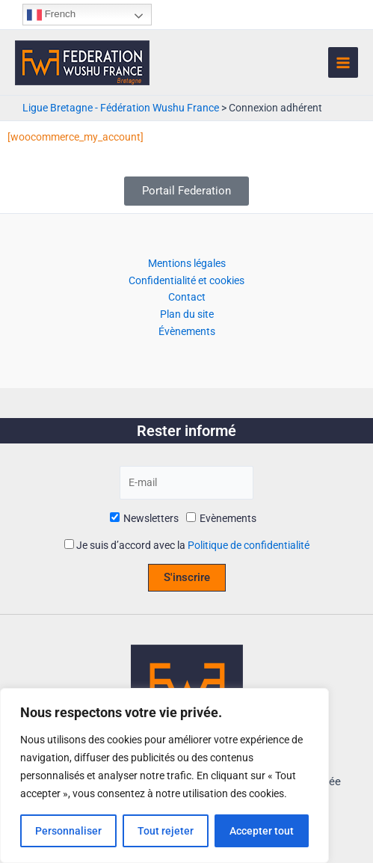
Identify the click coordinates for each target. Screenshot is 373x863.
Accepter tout (261, 831)
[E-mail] (186, 483)
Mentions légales (187, 263)
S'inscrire (187, 577)
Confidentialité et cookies (186, 280)
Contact (187, 297)
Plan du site (187, 314)
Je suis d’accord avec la (186, 545)
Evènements (221, 518)
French (51, 14)
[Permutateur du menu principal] (343, 62)
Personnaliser (68, 831)
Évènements (186, 331)
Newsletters (144, 518)
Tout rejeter (166, 831)
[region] (164, 775)
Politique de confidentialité (248, 545)
